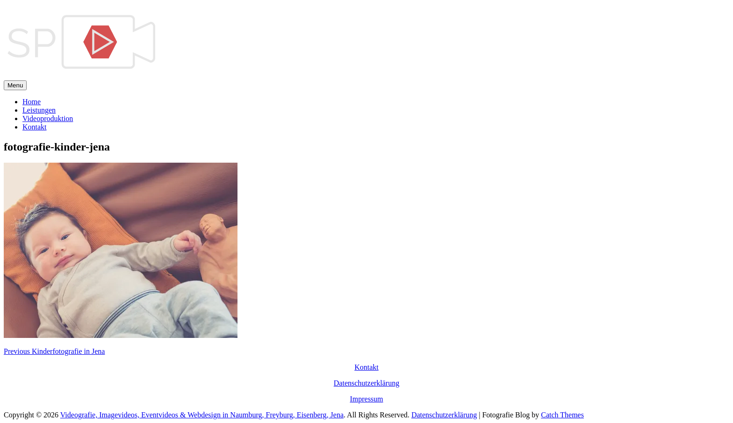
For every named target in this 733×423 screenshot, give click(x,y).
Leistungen (39, 110)
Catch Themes (562, 415)
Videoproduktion (47, 118)
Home (31, 102)
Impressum (366, 399)
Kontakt (34, 127)
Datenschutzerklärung (366, 383)
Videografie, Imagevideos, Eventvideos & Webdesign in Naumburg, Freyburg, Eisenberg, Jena (202, 415)
